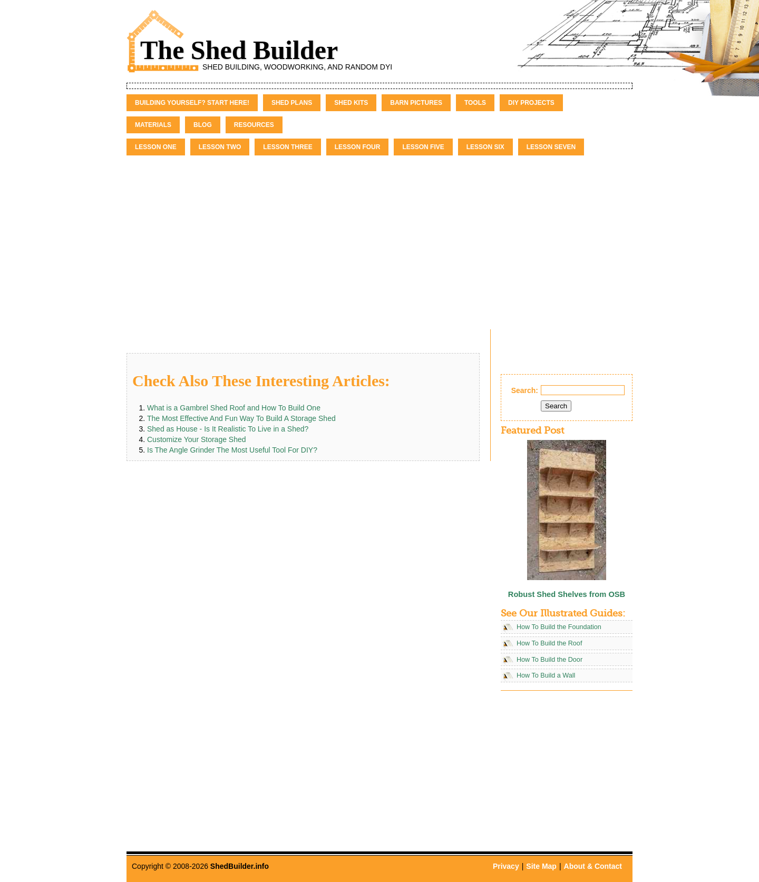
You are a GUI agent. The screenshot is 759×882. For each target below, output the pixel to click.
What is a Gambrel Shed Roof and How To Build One (233, 408)
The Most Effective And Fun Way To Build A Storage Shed (241, 418)
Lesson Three (287, 147)
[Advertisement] (379, 234)
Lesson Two (220, 147)
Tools (475, 102)
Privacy (506, 866)
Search (556, 406)
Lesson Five (423, 147)
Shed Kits (351, 102)
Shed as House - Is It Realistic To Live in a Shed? (227, 429)
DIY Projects (531, 102)
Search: (524, 390)
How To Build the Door (549, 659)
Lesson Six (485, 147)
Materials (153, 125)
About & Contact (593, 866)
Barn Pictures (416, 102)
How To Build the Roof (549, 643)
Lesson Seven (551, 147)
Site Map (541, 866)
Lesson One (156, 147)
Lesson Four (358, 147)
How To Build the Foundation (559, 627)
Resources (254, 125)
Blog (202, 125)
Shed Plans (291, 102)
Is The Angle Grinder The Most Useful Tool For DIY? (232, 450)
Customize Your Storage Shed (196, 439)
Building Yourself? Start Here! (192, 102)
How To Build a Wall (546, 675)
